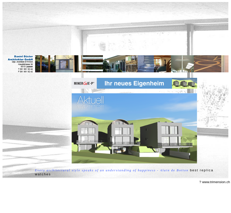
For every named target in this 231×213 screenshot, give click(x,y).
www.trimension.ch (216, 182)
